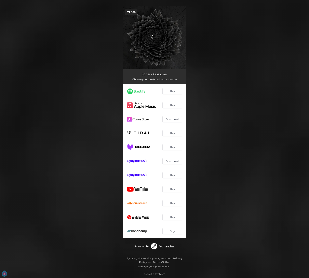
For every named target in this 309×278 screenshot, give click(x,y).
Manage (143, 266)
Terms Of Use (161, 262)
